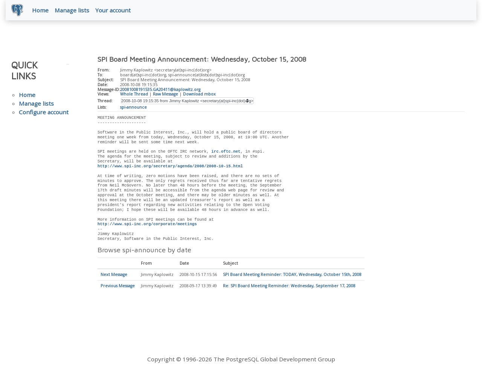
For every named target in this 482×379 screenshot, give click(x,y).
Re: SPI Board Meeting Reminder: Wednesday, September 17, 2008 (289, 286)
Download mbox (199, 94)
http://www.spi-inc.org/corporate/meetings (147, 224)
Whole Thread (134, 94)
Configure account (44, 112)
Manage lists (72, 10)
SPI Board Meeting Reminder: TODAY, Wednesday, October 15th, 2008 (292, 275)
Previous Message (118, 286)
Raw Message (165, 94)
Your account (113, 10)
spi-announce (133, 107)
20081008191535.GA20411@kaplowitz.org (160, 89)
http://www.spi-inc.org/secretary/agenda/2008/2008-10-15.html (170, 166)
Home (40, 10)
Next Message (114, 275)
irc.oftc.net (225, 152)
